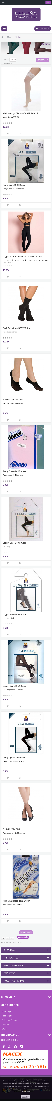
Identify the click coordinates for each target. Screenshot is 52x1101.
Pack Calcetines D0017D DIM (16, 328)
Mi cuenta (8, 997)
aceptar (25, 1097)
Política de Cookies (9, 1020)
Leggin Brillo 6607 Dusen (14, 614)
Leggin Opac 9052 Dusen (14, 686)
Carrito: (42, 29)
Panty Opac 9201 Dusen (14, 185)
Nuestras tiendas (14, 981)
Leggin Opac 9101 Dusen (14, 543)
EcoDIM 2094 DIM (11, 829)
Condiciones (10, 1005)
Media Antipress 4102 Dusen (16, 901)
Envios (4, 1029)
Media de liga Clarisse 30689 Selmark (20, 113)
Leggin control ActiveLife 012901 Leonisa (22, 256)
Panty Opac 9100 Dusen (14, 758)
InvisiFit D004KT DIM (13, 400)
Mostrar (6, 59)
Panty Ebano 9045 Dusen (14, 471)
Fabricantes (11, 957)
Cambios (5, 1024)
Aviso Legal (6, 1011)
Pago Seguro (7, 1016)
